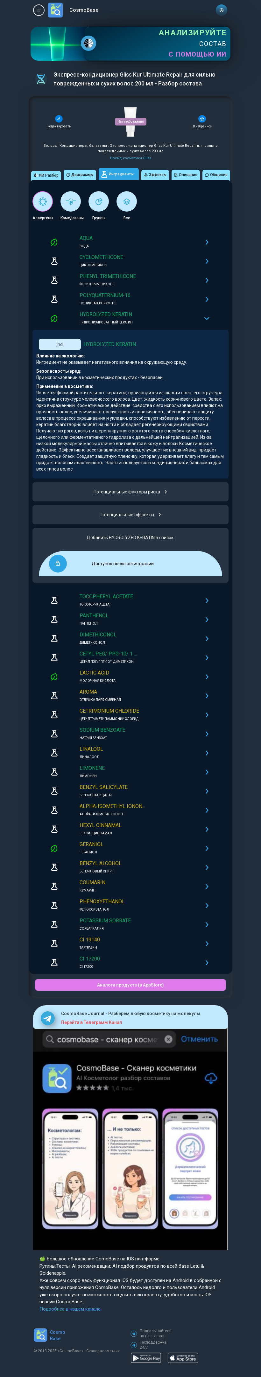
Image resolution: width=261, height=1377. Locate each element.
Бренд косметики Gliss (130, 158)
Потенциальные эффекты (131, 515)
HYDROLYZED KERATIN (109, 344)
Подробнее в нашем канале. (70, 1309)
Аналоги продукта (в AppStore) (130, 984)
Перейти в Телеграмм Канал (91, 1022)
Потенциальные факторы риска (131, 492)
